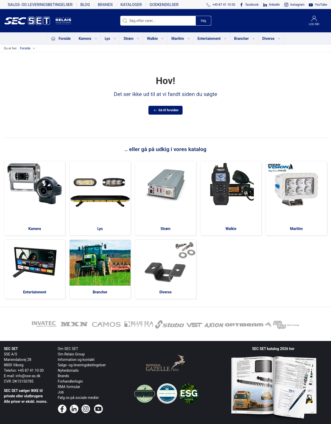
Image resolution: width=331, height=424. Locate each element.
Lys (100, 229)
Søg (203, 21)
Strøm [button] (132, 38)
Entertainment (34, 292)
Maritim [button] (181, 38)
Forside (25, 48)
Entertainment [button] (212, 38)
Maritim (296, 229)
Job (61, 392)
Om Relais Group (71, 354)
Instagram (297, 4)
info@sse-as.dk (28, 376)
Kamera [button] (88, 38)
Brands (105, 4)
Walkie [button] (155, 38)
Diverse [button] (271, 38)
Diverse (165, 292)
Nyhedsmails (68, 370)
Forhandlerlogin (70, 381)
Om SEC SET (68, 349)
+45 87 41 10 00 (31, 370)
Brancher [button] (244, 38)
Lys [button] (111, 38)
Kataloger (131, 4)
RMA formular (69, 387)
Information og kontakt (76, 360)
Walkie (230, 229)
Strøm (166, 229)
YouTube (321, 4)
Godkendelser (163, 4)
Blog (85, 4)
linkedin (274, 4)
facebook (252, 4)
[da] (30, 20)
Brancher (100, 292)
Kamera (34, 229)
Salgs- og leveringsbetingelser (40, 4)
